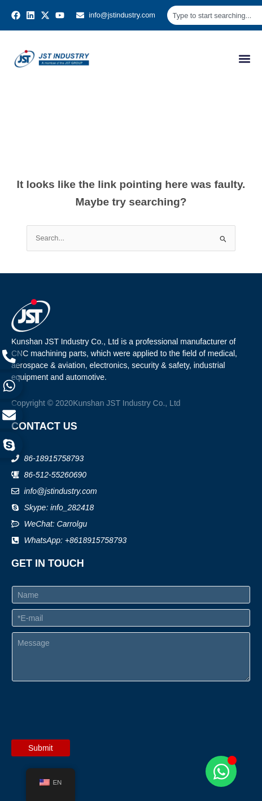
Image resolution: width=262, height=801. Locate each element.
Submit (40, 747)
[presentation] (97, 732)
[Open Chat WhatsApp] (221, 771)
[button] (244, 59)
